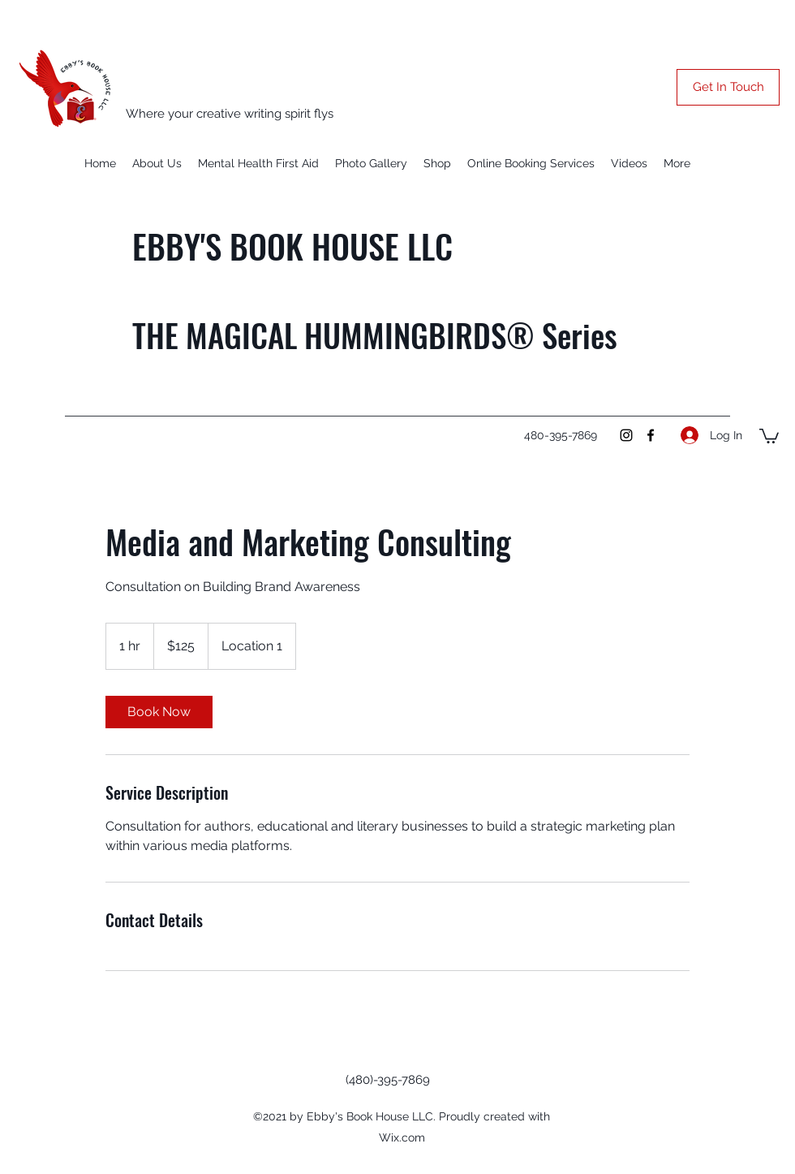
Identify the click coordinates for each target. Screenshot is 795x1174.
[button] (728, 87)
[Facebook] (650, 435)
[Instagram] (626, 435)
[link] (159, 712)
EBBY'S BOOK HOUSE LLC (292, 245)
